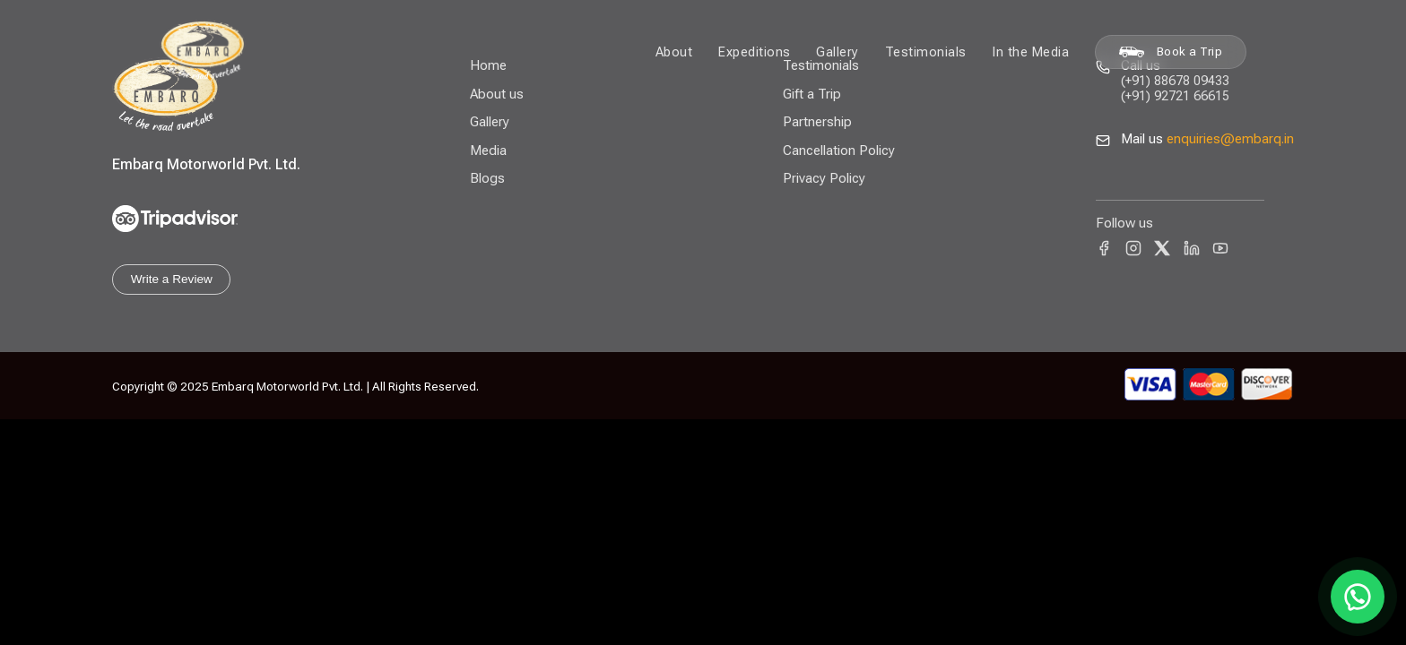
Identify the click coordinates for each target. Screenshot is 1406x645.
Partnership (817, 122)
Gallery (837, 52)
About (674, 52)
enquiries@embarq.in (1230, 139)
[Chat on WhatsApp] (1357, 597)
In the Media (1030, 52)
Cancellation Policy (839, 150)
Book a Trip (1171, 51)
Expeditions (754, 52)
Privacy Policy (824, 178)
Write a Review (172, 279)
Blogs (487, 178)
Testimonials (926, 52)
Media (488, 150)
